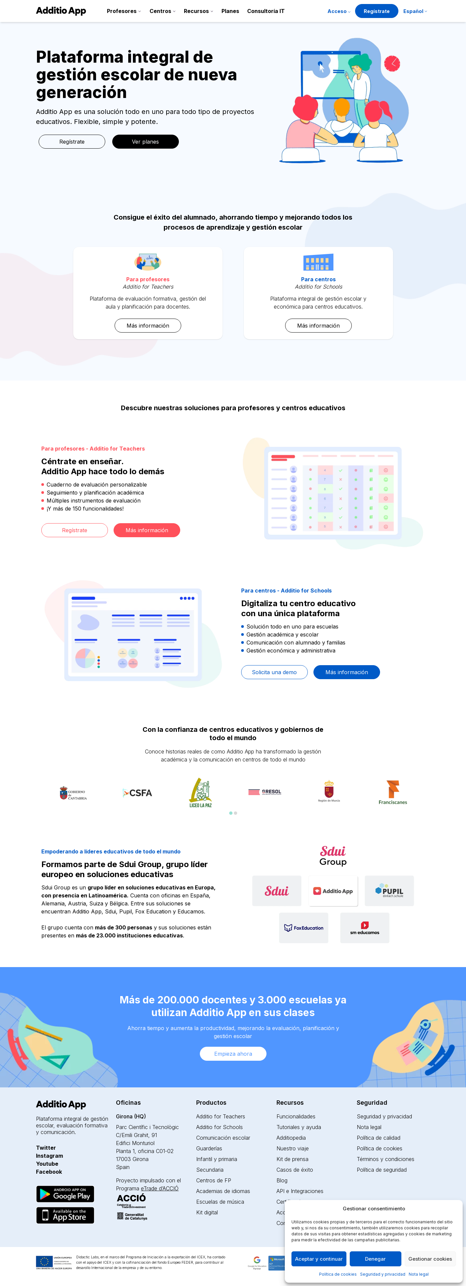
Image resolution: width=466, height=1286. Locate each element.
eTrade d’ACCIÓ (160, 1188)
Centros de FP (213, 1180)
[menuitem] (415, 11)
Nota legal (419, 1274)
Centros (160, 11)
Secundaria (210, 1169)
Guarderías (209, 1148)
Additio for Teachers (220, 1116)
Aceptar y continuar (319, 1259)
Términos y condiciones (385, 1159)
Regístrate (377, 11)
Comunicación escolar (223, 1137)
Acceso (337, 11)
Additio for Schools (219, 1127)
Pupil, (126, 911)
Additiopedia (291, 1137)
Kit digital (207, 1212)
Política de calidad (378, 1137)
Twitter (46, 1147)
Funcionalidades (295, 1116)
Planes (230, 11)
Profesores (122, 11)
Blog (281, 1180)
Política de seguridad (382, 1169)
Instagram (49, 1155)
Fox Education (153, 911)
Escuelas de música (220, 1201)
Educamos (191, 911)
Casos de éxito (294, 1169)
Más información (148, 325)
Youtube (47, 1163)
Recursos (196, 11)
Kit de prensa (292, 1159)
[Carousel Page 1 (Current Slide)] (231, 813)
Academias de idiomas (223, 1191)
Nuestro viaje (292, 1148)
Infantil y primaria (216, 1159)
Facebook (49, 1171)
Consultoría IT (266, 11)
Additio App (87, 911)
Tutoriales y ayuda (298, 1127)
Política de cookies (338, 1274)
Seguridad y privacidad (382, 1274)
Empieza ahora (233, 1053)
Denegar (375, 1259)
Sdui (110, 911)
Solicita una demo (274, 672)
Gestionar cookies (430, 1259)
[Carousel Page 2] (235, 813)
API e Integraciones (299, 1191)
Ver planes (145, 141)
